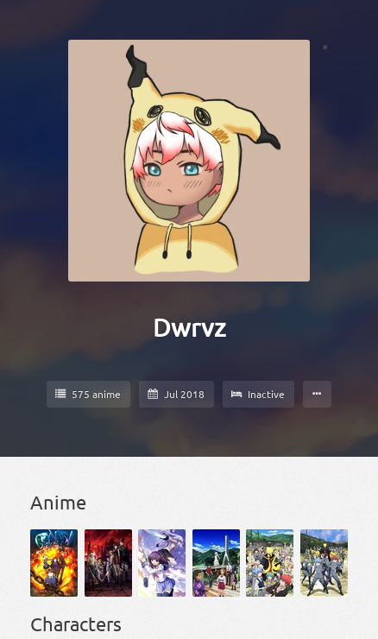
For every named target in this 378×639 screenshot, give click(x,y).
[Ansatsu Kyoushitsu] (269, 563)
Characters (76, 623)
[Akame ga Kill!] (108, 563)
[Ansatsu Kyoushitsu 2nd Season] (324, 563)
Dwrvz (189, 327)
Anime (58, 501)
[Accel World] (54, 563)
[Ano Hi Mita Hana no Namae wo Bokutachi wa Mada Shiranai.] (216, 563)
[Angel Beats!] (162, 563)
